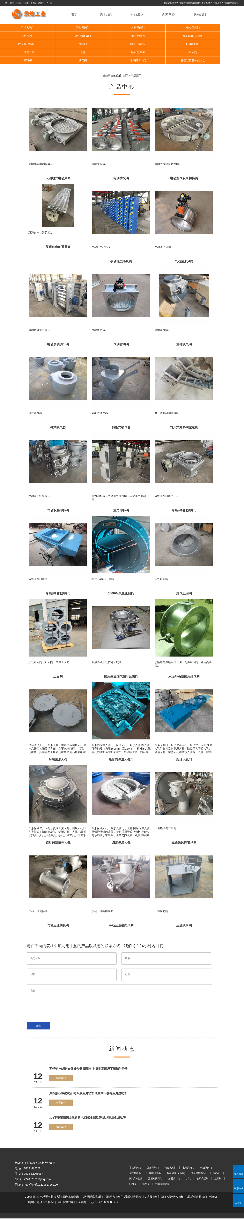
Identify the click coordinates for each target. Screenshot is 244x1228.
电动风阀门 (170, 27)
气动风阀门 (219, 27)
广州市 (49, 3)
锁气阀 (122, 52)
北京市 (18, 3)
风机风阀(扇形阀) (121, 35)
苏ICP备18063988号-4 (104, 1211)
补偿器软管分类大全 (219, 52)
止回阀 (24, 52)
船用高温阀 (219, 44)
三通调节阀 (122, 44)
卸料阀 (73, 52)
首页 (74, 14)
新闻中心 (168, 14)
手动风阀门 (24, 27)
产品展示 (137, 14)
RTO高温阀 (73, 35)
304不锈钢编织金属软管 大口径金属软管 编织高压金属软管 (87, 1127)
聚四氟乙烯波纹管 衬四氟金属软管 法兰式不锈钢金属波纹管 (88, 1103)
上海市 (25, 3)
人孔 (170, 44)
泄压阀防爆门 (73, 44)
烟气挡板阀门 (24, 35)
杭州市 (41, 3)
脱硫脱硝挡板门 (170, 35)
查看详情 (60, 1087)
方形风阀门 (122, 27)
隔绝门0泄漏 (24, 44)
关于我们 (106, 14)
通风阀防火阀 (170, 52)
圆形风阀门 (73, 27)
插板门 (219, 35)
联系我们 (200, 14)
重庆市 (33, 3)
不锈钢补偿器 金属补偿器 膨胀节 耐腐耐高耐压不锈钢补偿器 (88, 1078)
